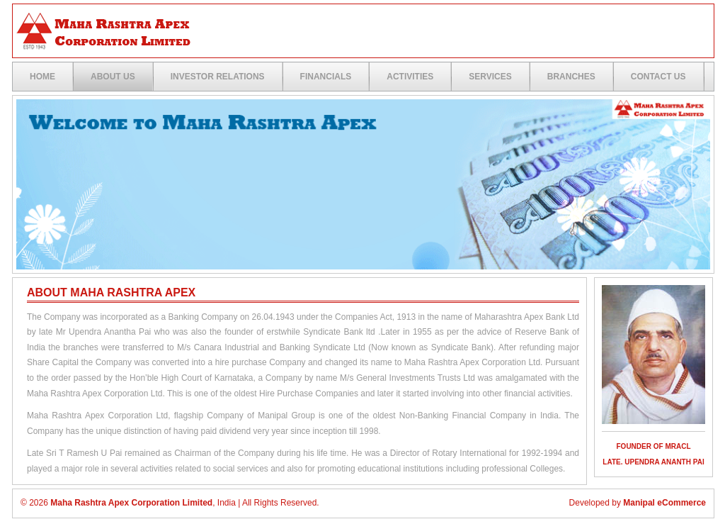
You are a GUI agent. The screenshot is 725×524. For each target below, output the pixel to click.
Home (42, 77)
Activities (410, 77)
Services (490, 77)
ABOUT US (113, 77)
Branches (571, 77)
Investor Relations (218, 77)
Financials (326, 77)
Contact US (658, 77)
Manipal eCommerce (664, 503)
